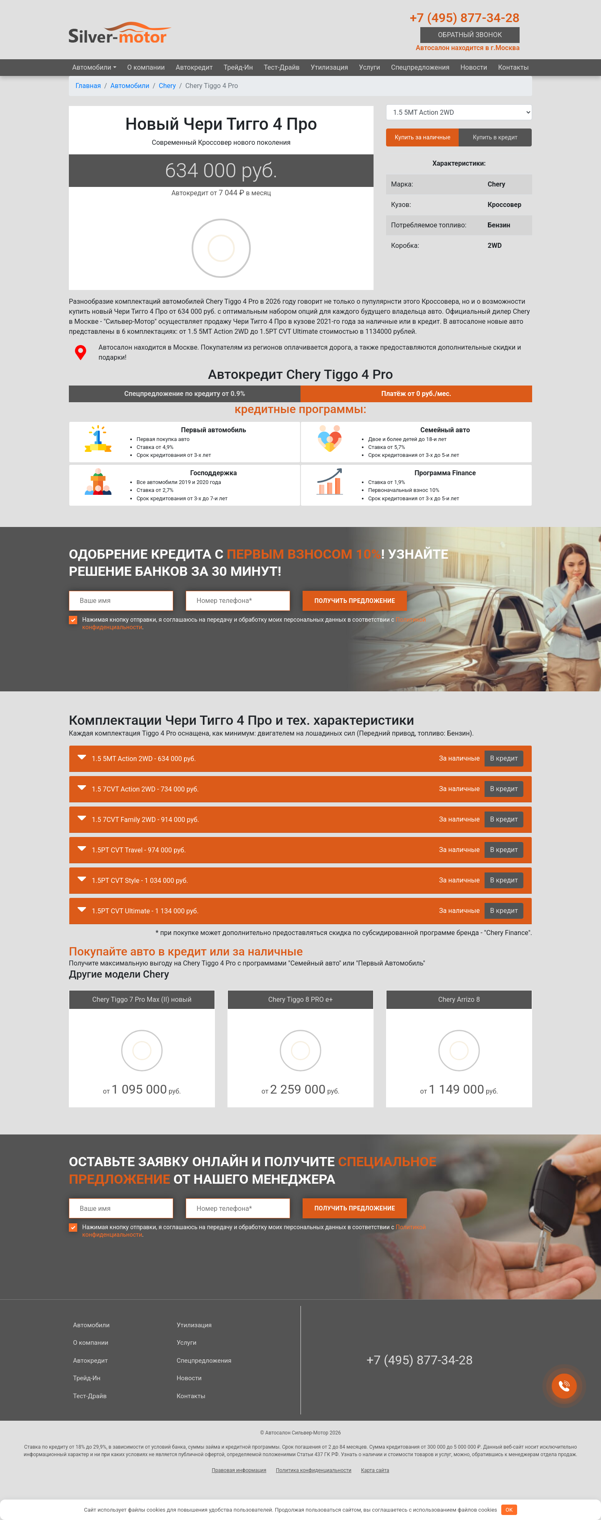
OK (509, 1510)
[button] (82, 759)
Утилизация (329, 67)
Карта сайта (375, 1470)
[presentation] (132, 667)
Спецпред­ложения (420, 67)
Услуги (369, 67)
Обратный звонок (470, 35)
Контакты (513, 67)
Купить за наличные (422, 137)
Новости (473, 67)
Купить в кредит (495, 137)
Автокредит (194, 67)
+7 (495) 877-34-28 (465, 17)
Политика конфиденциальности (313, 1470)
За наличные (459, 758)
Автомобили (91, 67)
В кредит (504, 758)
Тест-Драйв (282, 67)
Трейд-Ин (238, 67)
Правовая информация (239, 1470)
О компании (146, 67)
